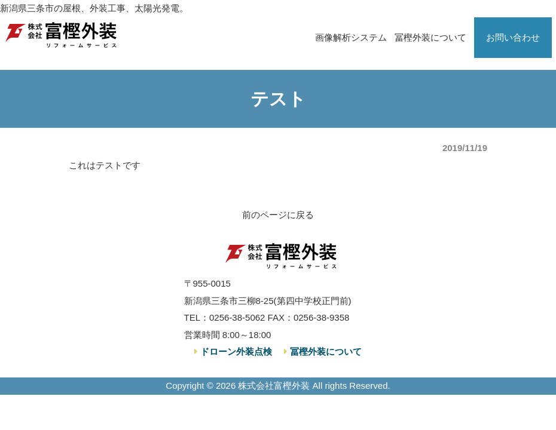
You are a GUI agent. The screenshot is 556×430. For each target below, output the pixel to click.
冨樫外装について (430, 37)
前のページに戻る (278, 215)
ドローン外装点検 (235, 351)
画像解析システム (351, 37)
